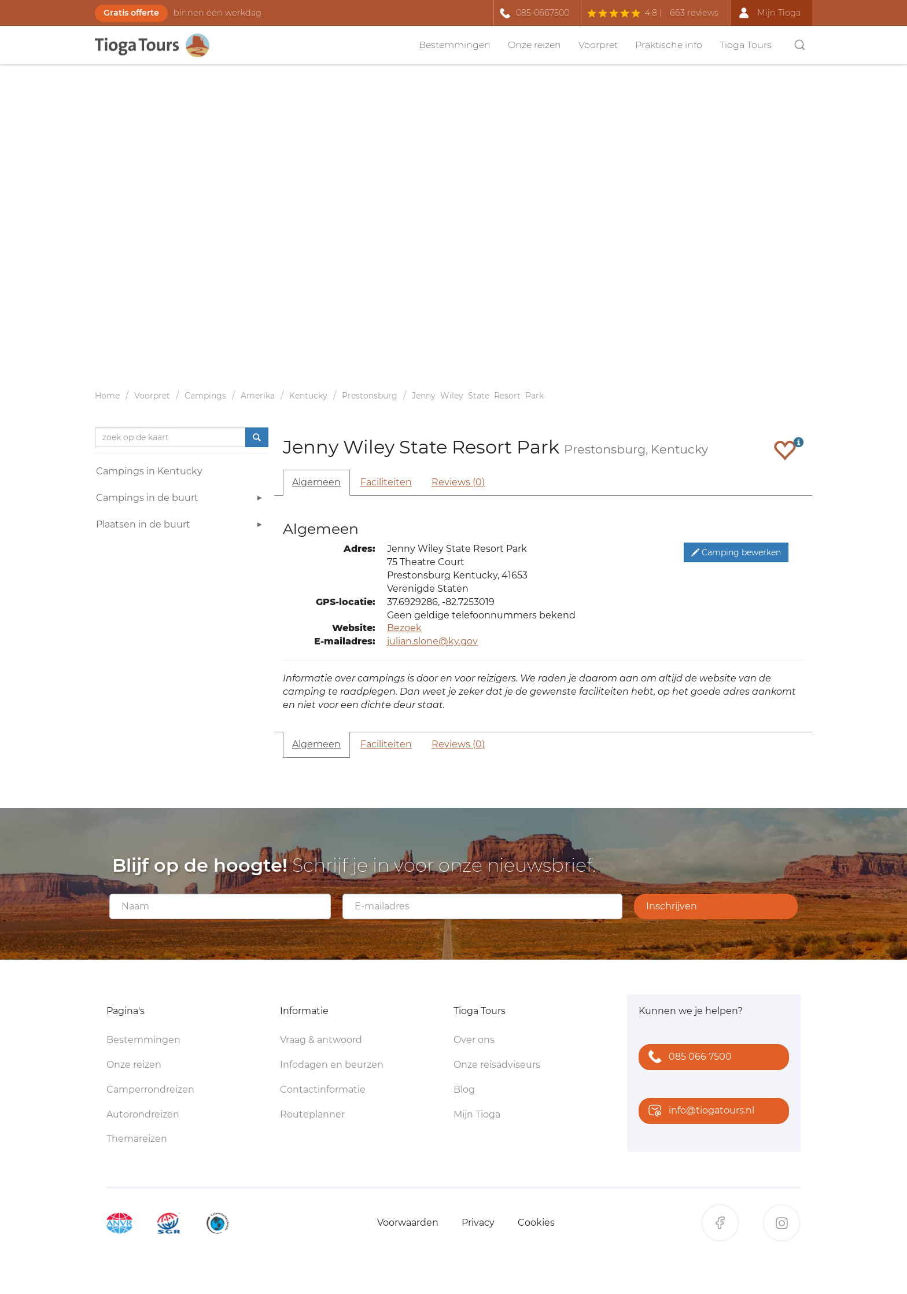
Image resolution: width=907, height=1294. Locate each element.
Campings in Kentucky (149, 471)
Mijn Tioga (477, 1114)
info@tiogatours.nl (698, 1111)
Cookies (536, 1222)
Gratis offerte (131, 13)
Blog (464, 1089)
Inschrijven (671, 906)
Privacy (478, 1222)
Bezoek (404, 627)
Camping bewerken (736, 552)
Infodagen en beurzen (332, 1064)
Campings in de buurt (181, 499)
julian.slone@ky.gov (432, 641)
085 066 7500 (687, 1057)
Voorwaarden (407, 1222)
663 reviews (694, 13)
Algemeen (316, 482)
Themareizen (136, 1138)
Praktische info (668, 44)
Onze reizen (534, 44)
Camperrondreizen (150, 1089)
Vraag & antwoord (321, 1039)
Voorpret (598, 44)
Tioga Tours (746, 44)
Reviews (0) (458, 482)
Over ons (474, 1039)
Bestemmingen (455, 44)
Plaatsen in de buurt (181, 526)
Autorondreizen (142, 1114)
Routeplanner (312, 1114)
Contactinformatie (323, 1089)
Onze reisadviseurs (497, 1064)
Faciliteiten (386, 482)
